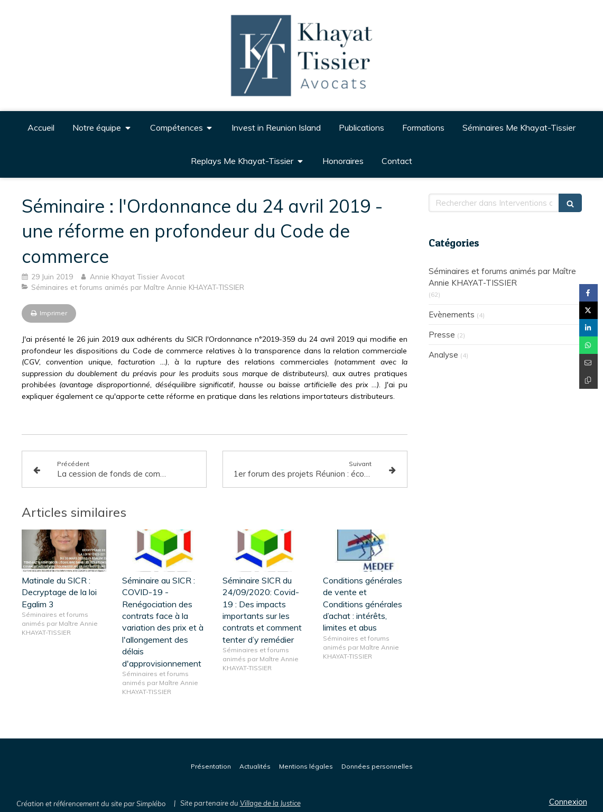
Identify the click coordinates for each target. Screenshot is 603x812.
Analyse (443, 355)
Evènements (452, 314)
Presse (442, 335)
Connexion (568, 802)
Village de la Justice (270, 803)
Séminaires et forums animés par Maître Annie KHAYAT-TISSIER (502, 276)
